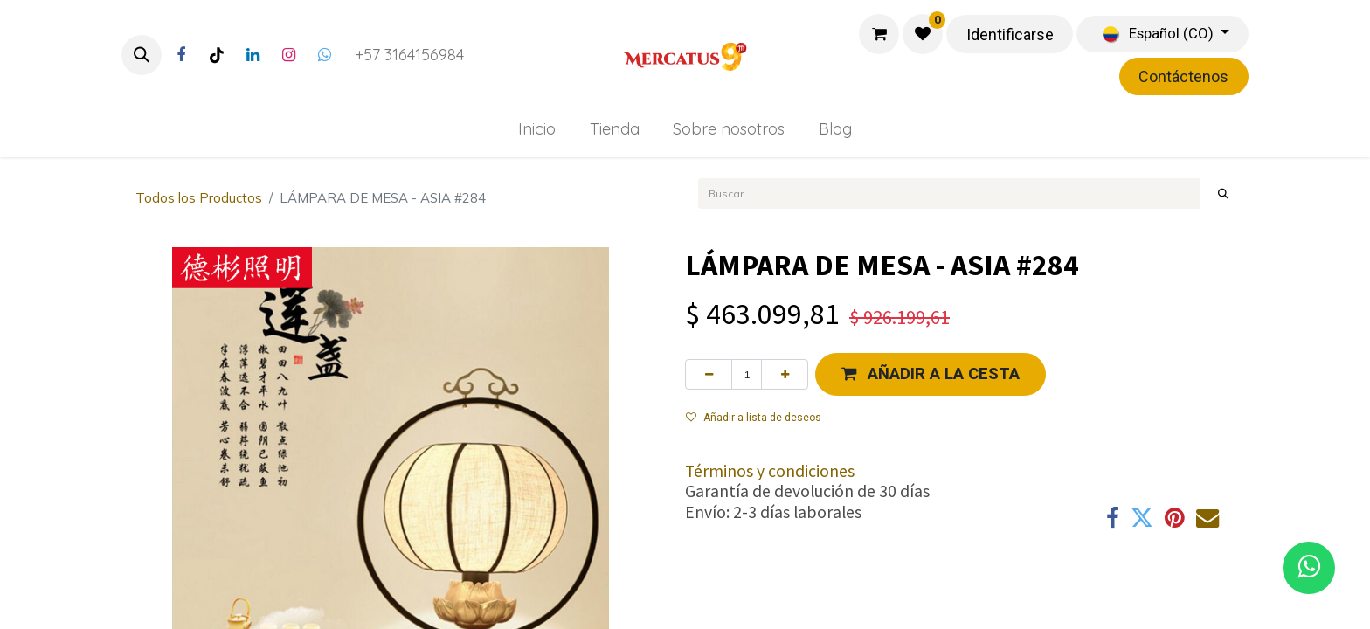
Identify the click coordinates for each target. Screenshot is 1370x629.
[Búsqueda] (1224, 193)
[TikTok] (216, 55)
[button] (141, 55)
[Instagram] (288, 55)
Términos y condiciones (770, 470)
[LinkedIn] (252, 55)
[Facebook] (181, 55)
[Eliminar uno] (708, 374)
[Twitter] (324, 55)
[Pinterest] (1175, 518)
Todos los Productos (198, 198)
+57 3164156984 (409, 55)
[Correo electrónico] (1207, 518)
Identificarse (1010, 34)
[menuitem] (536, 129)
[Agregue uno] (784, 374)
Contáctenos (1183, 76)
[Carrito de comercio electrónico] (879, 34)
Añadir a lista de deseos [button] (753, 417)
